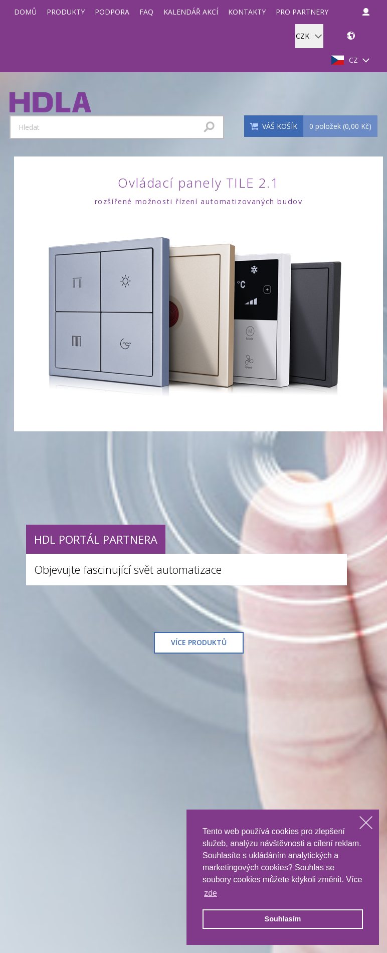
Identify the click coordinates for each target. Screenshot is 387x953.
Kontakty (247, 12)
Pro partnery (302, 12)
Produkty (66, 12)
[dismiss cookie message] (365, 822)
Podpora (112, 12)
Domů (25, 12)
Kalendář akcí (190, 12)
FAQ (146, 12)
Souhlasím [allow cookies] (283, 919)
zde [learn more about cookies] (210, 893)
